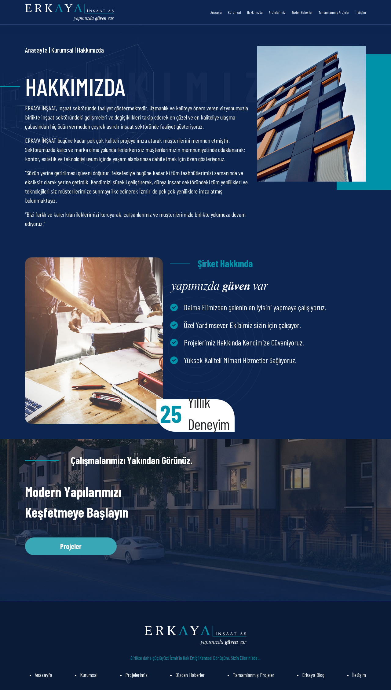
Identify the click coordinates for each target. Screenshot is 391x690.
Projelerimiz (277, 12)
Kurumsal (234, 12)
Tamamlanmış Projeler (334, 12)
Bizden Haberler (301, 12)
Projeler (71, 546)
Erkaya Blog (313, 674)
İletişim (361, 12)
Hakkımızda (255, 12)
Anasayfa (216, 12)
